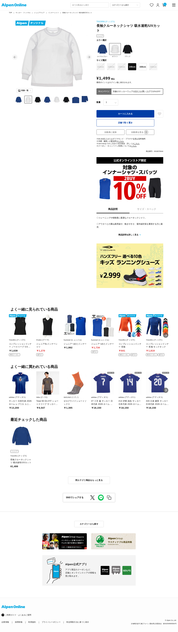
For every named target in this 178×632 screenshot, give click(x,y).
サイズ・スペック (146, 209)
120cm (111, 67)
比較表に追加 (111, 132)
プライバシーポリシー (51, 622)
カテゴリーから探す (89, 524)
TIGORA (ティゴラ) (105, 21)
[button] (15, 57)
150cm (143, 67)
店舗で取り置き (125, 123)
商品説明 (113, 209)
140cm (132, 67)
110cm (100, 67)
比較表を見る (139, 132)
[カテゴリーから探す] (125, 4)
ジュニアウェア (39, 13)
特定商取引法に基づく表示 (77, 622)
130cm (121, 67)
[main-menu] (174, 5)
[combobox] (89, 4)
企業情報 (5, 622)
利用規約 (32, 622)
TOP (10, 13)
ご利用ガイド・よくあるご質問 (18, 615)
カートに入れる (125, 114)
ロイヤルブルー (102, 50)
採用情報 (18, 622)
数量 (98, 102)
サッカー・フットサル (23, 13)
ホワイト (115, 50)
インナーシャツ (53, 13)
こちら (121, 141)
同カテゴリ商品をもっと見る (89, 480)
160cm (153, 67)
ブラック (128, 50)
